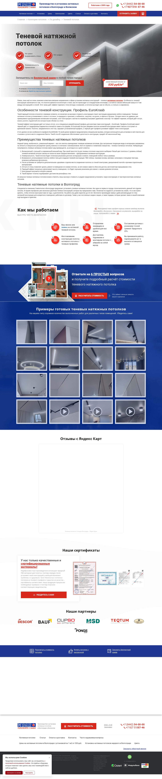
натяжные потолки (115, 100)
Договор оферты (98, 768)
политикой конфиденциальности (54, 95)
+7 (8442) (133, 3)
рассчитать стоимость (89, 296)
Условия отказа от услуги (100, 759)
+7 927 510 (134, 727)
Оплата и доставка (57, 738)
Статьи (43, 738)
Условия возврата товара (100, 761)
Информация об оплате (100, 757)
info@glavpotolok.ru (130, 761)
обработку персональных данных (40, 91)
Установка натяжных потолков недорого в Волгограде (108, 743)
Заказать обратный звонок (134, 749)
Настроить (29, 773)
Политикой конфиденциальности (39, 89)
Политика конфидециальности (102, 755)
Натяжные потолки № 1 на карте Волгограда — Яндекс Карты (81, 531)
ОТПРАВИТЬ (74, 83)
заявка (64, 227)
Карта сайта (97, 770)
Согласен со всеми (14, 773)
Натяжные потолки (27, 738)
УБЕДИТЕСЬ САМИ (43, 595)
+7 (133, 6)
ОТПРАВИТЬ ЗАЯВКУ (128, 13)
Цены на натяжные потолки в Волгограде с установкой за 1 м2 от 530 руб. (50, 743)
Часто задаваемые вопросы (91, 738)
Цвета (136, 743)
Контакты (72, 738)
